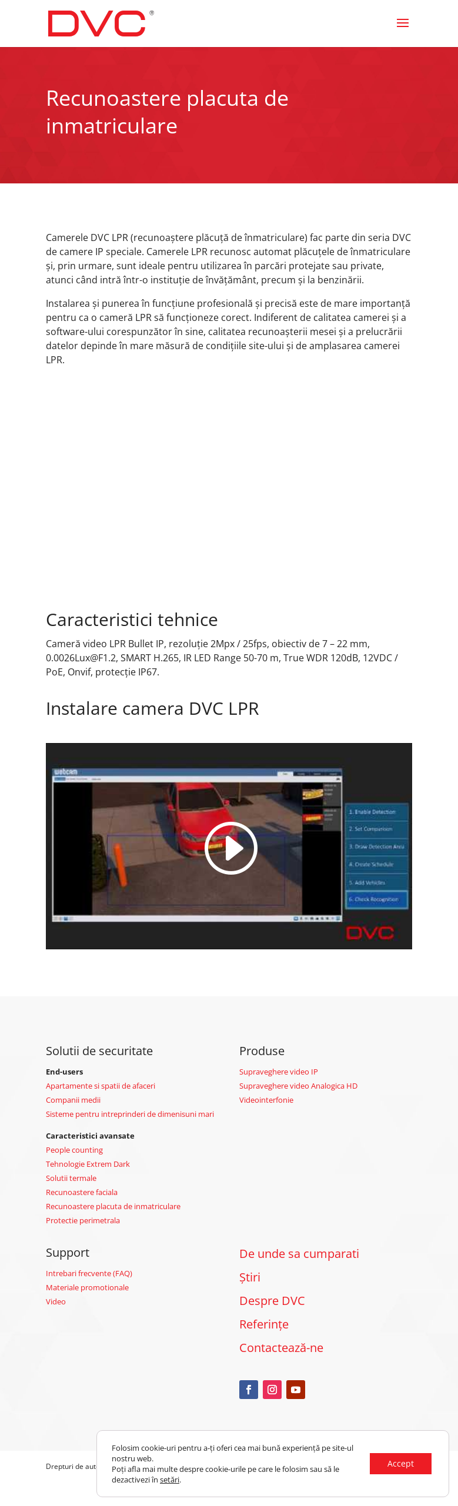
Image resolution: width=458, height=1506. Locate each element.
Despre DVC (272, 1300)
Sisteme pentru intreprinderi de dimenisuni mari (130, 1114)
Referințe (264, 1324)
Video (56, 1301)
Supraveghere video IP (278, 1071)
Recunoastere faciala (82, 1192)
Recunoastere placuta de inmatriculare (113, 1206)
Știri (249, 1277)
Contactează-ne (281, 1348)
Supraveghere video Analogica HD (298, 1085)
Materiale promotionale (87, 1287)
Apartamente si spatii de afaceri (100, 1085)
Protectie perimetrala (83, 1220)
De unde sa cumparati (299, 1253)
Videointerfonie (266, 1100)
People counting (74, 1149)
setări (169, 1479)
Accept (400, 1463)
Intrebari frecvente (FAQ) (89, 1273)
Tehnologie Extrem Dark (88, 1164)
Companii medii (73, 1100)
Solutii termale (71, 1178)
